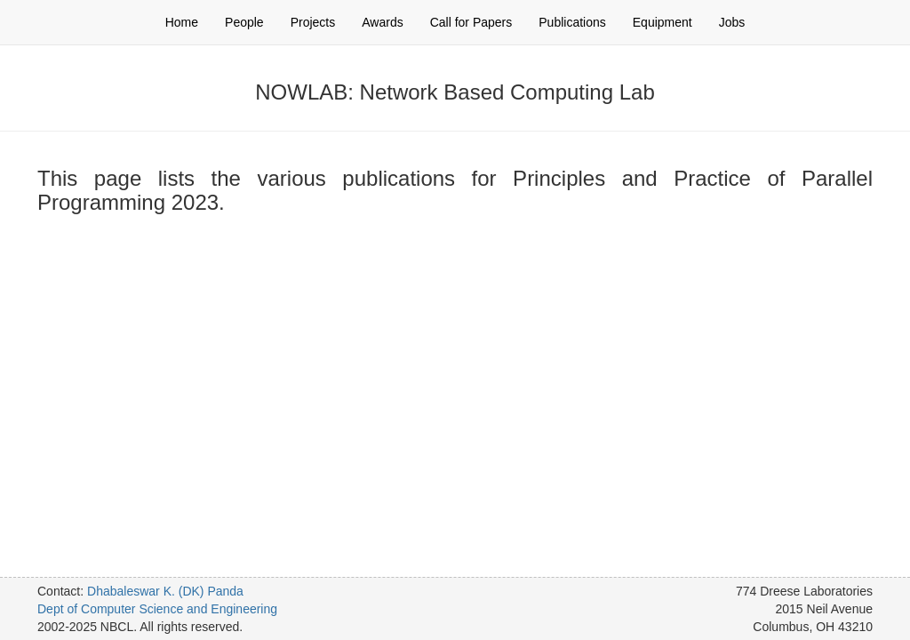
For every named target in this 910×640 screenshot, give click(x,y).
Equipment (662, 22)
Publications (572, 22)
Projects (313, 22)
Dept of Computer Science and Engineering (157, 609)
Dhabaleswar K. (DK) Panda (165, 591)
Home (181, 22)
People (244, 22)
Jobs (732, 22)
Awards (382, 22)
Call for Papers (471, 22)
